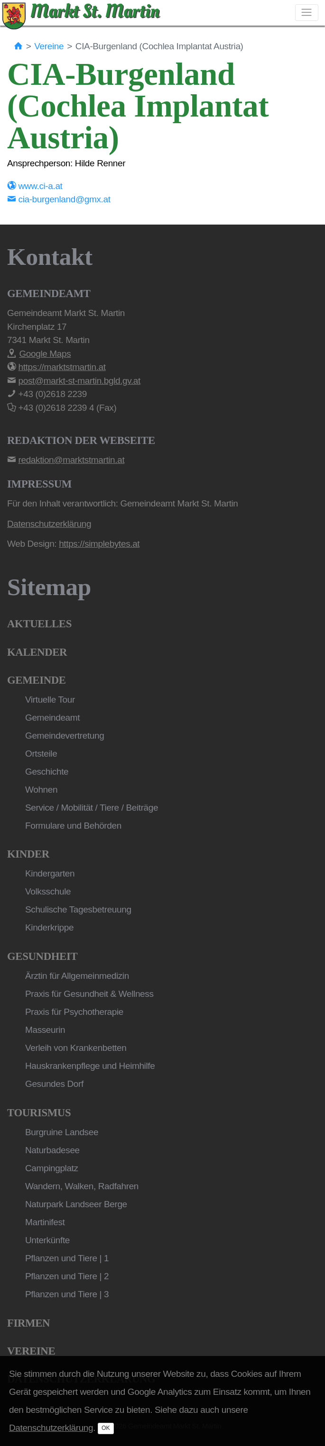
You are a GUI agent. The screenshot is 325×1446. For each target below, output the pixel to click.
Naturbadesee (52, 1150)
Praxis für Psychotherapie (74, 1012)
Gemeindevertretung (64, 736)
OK (106, 1428)
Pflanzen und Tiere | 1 (67, 1258)
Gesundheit (42, 956)
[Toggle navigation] (306, 12)
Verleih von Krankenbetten (75, 1048)
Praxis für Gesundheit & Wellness (89, 994)
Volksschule (48, 891)
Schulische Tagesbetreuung (78, 909)
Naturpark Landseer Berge (76, 1204)
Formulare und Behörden (73, 826)
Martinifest (45, 1222)
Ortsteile (41, 754)
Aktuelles (39, 624)
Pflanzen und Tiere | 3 (67, 1294)
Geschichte (46, 772)
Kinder (28, 854)
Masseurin (45, 1030)
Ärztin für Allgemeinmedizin (77, 976)
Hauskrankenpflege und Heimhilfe (90, 1066)
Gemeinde (36, 680)
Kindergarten (49, 873)
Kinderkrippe (49, 927)
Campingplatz (51, 1168)
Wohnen (41, 790)
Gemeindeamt (52, 718)
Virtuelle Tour (50, 700)
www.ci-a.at (34, 186)
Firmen (28, 1323)
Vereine (49, 46)
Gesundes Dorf (54, 1084)
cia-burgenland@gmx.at (59, 199)
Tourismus (39, 1113)
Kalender (37, 652)
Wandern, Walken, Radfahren (82, 1186)
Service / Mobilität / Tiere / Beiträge (91, 808)
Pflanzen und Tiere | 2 (67, 1276)
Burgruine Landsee (61, 1132)
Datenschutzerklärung (51, 1428)
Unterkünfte (47, 1240)
